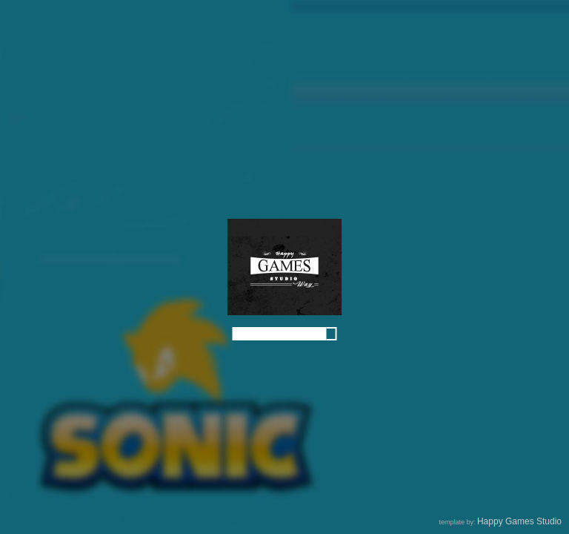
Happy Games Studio (519, 521)
